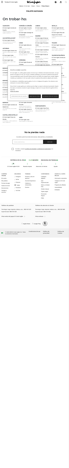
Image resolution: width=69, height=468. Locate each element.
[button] (2, 2)
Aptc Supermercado (45, 181)
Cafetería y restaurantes (28, 184)
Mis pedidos (4, 180)
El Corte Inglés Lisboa (41, 28)
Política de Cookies (61, 232)
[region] (34, 83)
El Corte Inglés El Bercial (41, 38)
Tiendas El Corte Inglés (11, 2)
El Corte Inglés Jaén (24, 119)
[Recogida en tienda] (50, 160)
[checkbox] (13, 149)
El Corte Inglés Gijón (8, 60)
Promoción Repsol (44, 194)
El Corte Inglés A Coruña (25, 28)
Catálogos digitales (43, 177)
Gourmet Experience (30, 180)
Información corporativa (61, 178)
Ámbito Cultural (45, 189)
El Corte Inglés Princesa (41, 61)
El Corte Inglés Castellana (42, 49)
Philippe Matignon (34, 11)
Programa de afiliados (60, 185)
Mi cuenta (3, 178)
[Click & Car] (34, 160)
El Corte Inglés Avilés (8, 55)
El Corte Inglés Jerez (24, 52)
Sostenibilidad (58, 187)
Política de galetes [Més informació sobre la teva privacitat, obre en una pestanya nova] (14, 91)
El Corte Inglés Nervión (58, 28)
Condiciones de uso (34, 231)
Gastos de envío (5, 185)
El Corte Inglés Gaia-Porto (42, 108)
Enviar (49, 142)
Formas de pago (5, 183)
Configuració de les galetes (19, 96)
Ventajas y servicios (4, 191)
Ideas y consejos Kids (45, 185)
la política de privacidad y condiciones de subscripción (38, 149)
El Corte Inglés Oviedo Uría (10, 50)
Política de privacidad (46, 232)
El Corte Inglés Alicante (9, 40)
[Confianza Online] (45, 223)
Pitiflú (42, 198)
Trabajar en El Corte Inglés (60, 181)
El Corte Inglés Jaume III (25, 109)
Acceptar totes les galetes (50, 96)
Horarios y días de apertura (29, 177)
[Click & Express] (18, 160)
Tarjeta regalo (44, 191)
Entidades (57, 189)
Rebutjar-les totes (35, 96)
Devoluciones (4, 188)
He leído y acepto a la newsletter (34, 149)
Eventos (27, 187)
